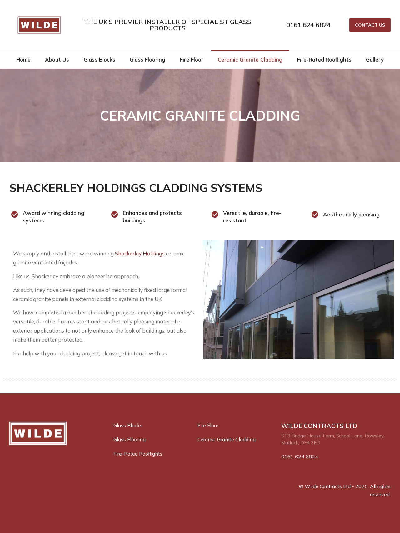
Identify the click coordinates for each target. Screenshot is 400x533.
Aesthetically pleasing (351, 214)
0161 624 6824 (308, 25)
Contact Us (370, 25)
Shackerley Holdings (140, 253)
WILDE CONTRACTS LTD (319, 426)
